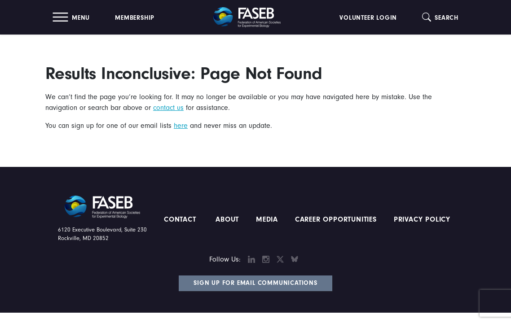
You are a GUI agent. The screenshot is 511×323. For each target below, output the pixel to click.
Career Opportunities (334, 219)
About (227, 219)
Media (267, 219)
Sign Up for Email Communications (255, 283)
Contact (181, 219)
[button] (71, 17)
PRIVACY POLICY (422, 219)
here (181, 126)
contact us (168, 108)
